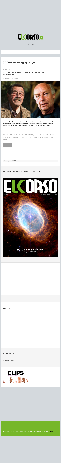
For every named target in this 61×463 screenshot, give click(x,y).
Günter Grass (7, 136)
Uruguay (5, 139)
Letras (5, 132)
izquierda (14, 136)
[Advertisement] (30, 16)
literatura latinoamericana (11, 137)
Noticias (8, 61)
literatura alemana (46, 136)
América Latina (13, 134)
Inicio (4, 61)
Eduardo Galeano (28, 134)
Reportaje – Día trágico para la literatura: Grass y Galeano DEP (25, 73)
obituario (28, 137)
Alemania (5, 134)
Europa (51, 134)
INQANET (50, 431)
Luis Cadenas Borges (12, 78)
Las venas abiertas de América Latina (29, 136)
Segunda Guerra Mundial (39, 137)
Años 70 (20, 134)
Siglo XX (50, 137)
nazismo (22, 137)
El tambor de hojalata (41, 134)
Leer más (7, 145)
